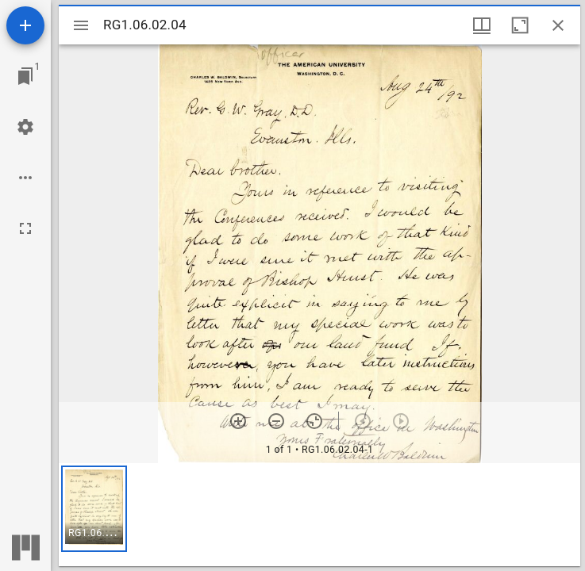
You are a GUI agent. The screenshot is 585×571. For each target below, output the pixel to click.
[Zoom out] (276, 421)
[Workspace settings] (25, 127)
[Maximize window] (520, 25)
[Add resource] (25, 25)
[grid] (319, 514)
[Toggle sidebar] (81, 25)
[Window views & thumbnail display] (482, 25)
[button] (94, 508)
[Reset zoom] (314, 421)
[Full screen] (25, 228)
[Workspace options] (25, 178)
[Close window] (558, 25)
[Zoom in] (238, 421)
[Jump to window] (25, 76)
